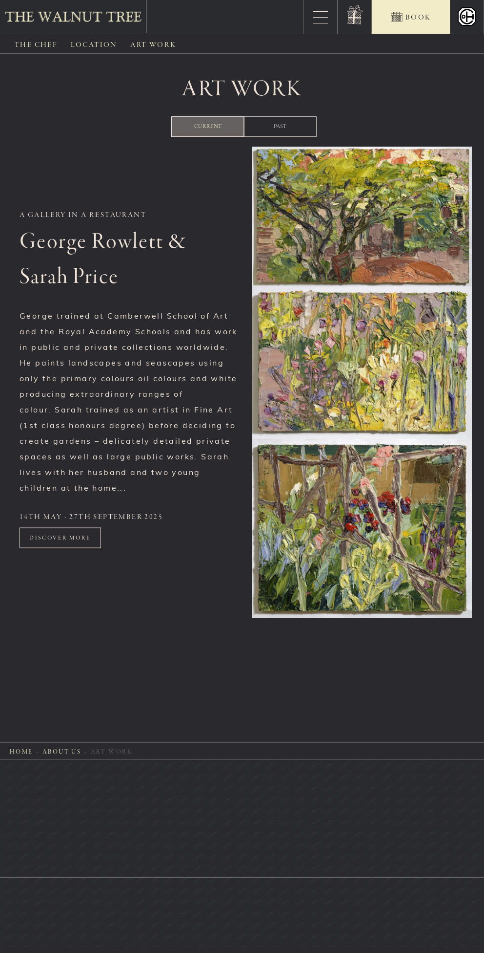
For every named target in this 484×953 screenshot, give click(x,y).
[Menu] (320, 17)
